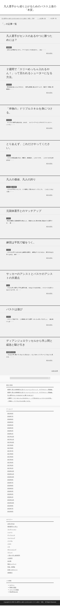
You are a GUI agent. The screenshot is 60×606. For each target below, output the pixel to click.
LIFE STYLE (11, 524)
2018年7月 (10, 417)
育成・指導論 (11, 567)
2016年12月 (10, 471)
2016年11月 (10, 474)
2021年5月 (10, 414)
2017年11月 (10, 440)
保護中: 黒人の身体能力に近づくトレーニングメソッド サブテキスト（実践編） (30, 390)
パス (8, 285)
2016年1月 (10, 497)
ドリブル (9, 120)
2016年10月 (10, 477)
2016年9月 (10, 480)
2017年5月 (10, 457)
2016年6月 (10, 486)
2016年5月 (10, 489)
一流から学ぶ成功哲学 (14, 556)
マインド (10, 553)
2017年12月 (10, 437)
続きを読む (49, 54)
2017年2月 (10, 466)
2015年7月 (10, 509)
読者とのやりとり (13, 570)
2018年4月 (10, 425)
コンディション (12, 530)
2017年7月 (10, 451)
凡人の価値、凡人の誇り (21, 180)
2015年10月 (10, 503)
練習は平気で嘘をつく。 (21, 243)
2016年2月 (10, 495)
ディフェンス (11, 536)
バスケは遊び (14, 309)
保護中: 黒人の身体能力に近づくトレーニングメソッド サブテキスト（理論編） (30, 393)
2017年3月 (10, 463)
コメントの (14, 590)
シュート (9, 85)
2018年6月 (10, 420)
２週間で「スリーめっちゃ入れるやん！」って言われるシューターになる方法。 (29, 73)
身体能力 (9, 48)
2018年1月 (10, 434)
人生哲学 (14, 187)
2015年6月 (10, 512)
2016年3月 (10, 492)
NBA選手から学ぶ (11, 352)
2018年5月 (10, 422)
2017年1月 (10, 469)
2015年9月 (10, 506)
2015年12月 (10, 500)
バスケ (8, 156)
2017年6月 (10, 454)
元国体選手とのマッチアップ (23, 211)
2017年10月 (10, 443)
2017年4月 (10, 460)
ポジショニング (12, 550)
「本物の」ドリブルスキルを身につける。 (19, 401)
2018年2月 (10, 431)
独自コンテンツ (12, 564)
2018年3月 (10, 428)
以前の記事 (55, 371)
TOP (18, 19)
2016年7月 (10, 483)
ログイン (11, 585)
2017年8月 (10, 448)
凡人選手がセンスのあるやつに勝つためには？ (20, 396)
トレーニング (11, 538)
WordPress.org (13, 592)
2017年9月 (10, 446)
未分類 (9, 561)
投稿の (12, 588)
